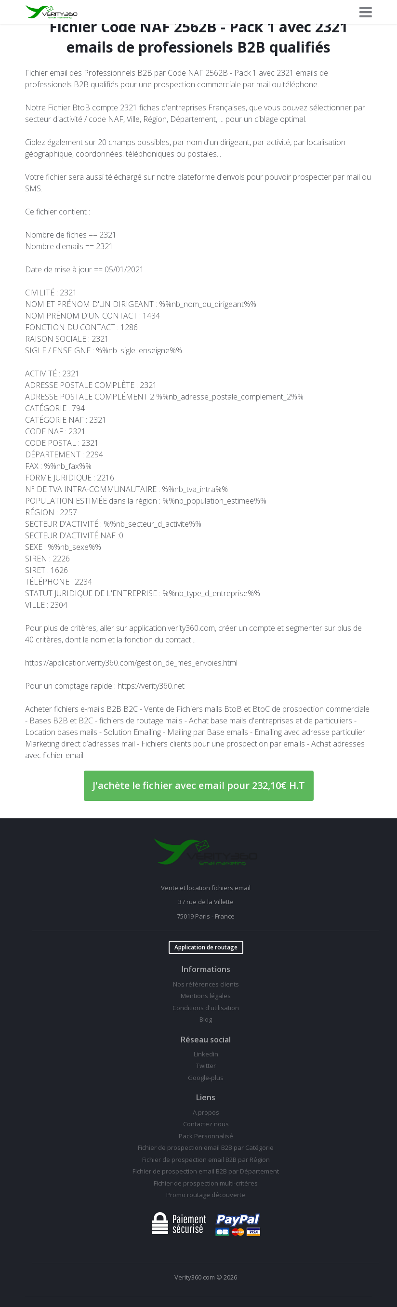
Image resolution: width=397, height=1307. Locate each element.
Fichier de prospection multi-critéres (206, 1183)
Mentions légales (206, 995)
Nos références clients (206, 984)
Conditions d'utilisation (205, 1007)
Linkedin (206, 1054)
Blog (205, 1019)
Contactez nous (206, 1124)
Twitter (206, 1065)
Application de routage (206, 947)
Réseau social (206, 1039)
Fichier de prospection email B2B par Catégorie (206, 1147)
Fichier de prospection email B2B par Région (206, 1159)
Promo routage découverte (205, 1194)
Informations (206, 969)
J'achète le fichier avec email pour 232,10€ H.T (199, 785)
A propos (206, 1112)
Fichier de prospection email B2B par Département (205, 1171)
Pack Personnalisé (206, 1136)
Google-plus (206, 1077)
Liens (205, 1097)
